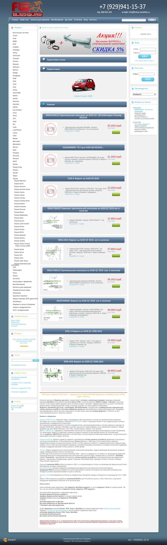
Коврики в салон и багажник (24, 304)
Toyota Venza (19, 249)
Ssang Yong (17, 167)
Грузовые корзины (20, 296)
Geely (15, 90)
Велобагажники (57, 20)
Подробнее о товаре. (72, 131)
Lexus (15, 133)
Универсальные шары (21, 290)
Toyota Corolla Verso (22, 201)
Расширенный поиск (18, 365)
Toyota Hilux (18, 218)
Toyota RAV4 (19, 232)
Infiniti (15, 107)
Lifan (15, 136)
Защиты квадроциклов (22, 307)
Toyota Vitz (18, 255)
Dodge (15, 73)
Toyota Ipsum (19, 221)
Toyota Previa (19, 229)
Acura (15, 36)
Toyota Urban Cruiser (22, 244)
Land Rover (17, 130)
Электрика (17, 293)
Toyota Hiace (19, 212)
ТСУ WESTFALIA (48, 431)
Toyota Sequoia (20, 235)
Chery (15, 53)
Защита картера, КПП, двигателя (25, 299)
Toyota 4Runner (20, 181)
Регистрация (139, 60)
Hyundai (16, 104)
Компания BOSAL (46, 439)
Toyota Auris (18, 184)
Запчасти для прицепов (40, 20)
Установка (78, 20)
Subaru (15, 170)
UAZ (14, 267)
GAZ (14, 87)
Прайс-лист (24, 20)
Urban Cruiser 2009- (22, 246)
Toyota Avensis (19, 186)
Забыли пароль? (149, 60)
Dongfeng (16, 76)
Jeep (14, 121)
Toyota (15, 179)
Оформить (87, 539)
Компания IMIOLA (46, 468)
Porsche (16, 156)
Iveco (15, 116)
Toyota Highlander (21, 215)
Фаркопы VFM (45, 475)
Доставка (68, 20)
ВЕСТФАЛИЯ (77, 421)
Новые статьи (16, 406)
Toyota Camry (19, 192)
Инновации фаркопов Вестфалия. (19, 378)
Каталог (44, 27)
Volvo (15, 273)
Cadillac (16, 47)
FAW (14, 78)
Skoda (15, 164)
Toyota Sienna (19, 238)
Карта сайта (15, 320)
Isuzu (15, 113)
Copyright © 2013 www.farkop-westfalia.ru (77, 541)
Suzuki (15, 173)
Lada (14, 127)
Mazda (15, 138)
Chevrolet (16, 56)
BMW (15, 41)
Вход (86, 20)
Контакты (93, 20)
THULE (42, 450)
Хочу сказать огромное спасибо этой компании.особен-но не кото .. (24, 341)
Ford (14, 84)
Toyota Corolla (19, 198)
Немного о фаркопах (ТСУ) (21, 388)
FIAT (14, 81)
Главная (15, 20)
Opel (14, 150)
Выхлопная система (20, 33)
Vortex (15, 276)
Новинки (51, 104)
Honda (15, 98)
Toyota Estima (19, 204)
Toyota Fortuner (20, 206)
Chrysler (16, 58)
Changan (16, 50)
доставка (111, 128)
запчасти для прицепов (111, 509)
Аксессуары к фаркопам (22, 281)
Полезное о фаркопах (19, 392)
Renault (16, 158)
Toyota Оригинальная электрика (21, 264)
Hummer (16, 101)
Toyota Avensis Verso (22, 189)
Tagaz (15, 176)
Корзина (138, 27)
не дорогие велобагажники (57, 510)
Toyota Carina (19, 195)
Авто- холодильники (21, 310)
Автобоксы (17, 301)
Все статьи (15, 407)
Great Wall (16, 93)
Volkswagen (17, 270)
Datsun (15, 70)
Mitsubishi (16, 144)
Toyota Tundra (19, 241)
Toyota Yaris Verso (21, 261)
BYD (14, 44)
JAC (14, 118)
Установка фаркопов (18, 324)
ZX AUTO (16, 279)
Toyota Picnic (19, 226)
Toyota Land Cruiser (21, 224)
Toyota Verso (19, 252)
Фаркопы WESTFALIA (47, 420)
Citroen (15, 61)
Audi (14, 38)
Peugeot (16, 153)
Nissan (15, 147)
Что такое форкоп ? (142, 124)
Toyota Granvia (19, 209)
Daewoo (16, 64)
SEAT (15, 161)
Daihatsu (16, 67)
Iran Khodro (17, 110)
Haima (15, 96)
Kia (14, 124)
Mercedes (16, 141)
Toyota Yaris (18, 258)
